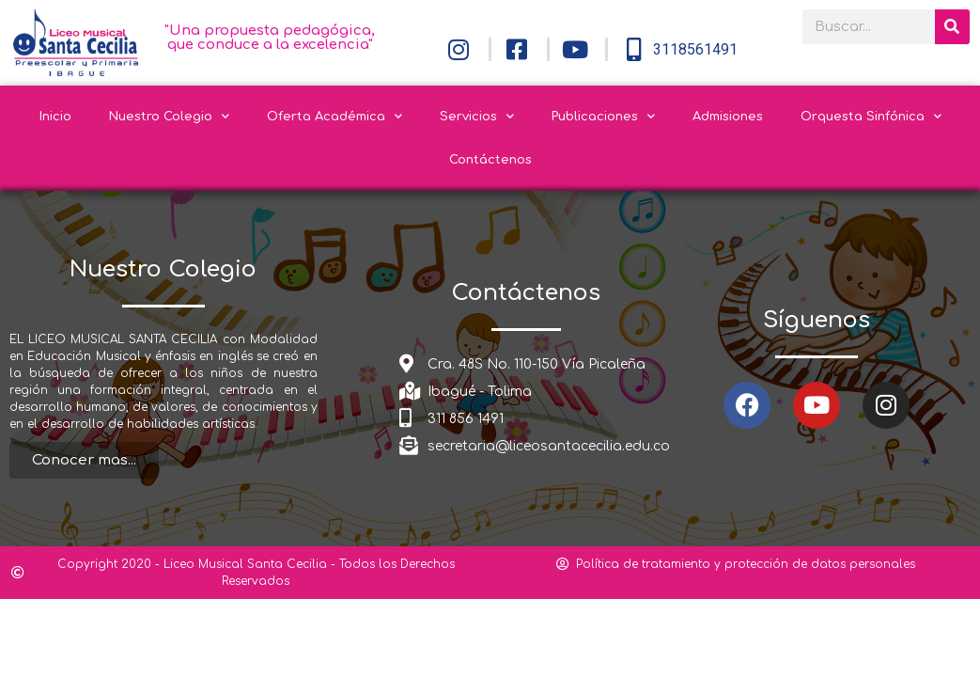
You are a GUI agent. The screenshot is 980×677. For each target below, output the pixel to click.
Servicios (477, 116)
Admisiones (727, 116)
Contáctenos (490, 159)
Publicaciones (603, 116)
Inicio (55, 116)
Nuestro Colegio (169, 116)
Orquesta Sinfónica (871, 116)
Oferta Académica (334, 116)
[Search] (952, 26)
